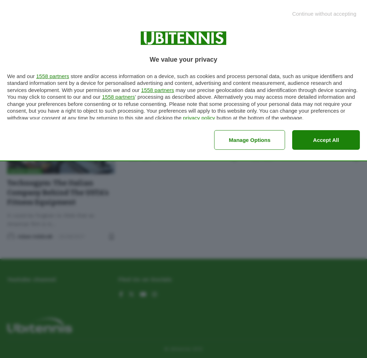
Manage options (249, 140)
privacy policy (199, 118)
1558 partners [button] (52, 76)
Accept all (326, 140)
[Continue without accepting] (324, 13)
